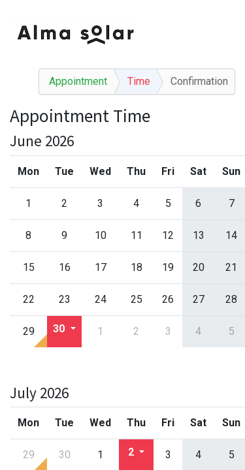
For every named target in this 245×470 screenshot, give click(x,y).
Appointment (78, 81)
